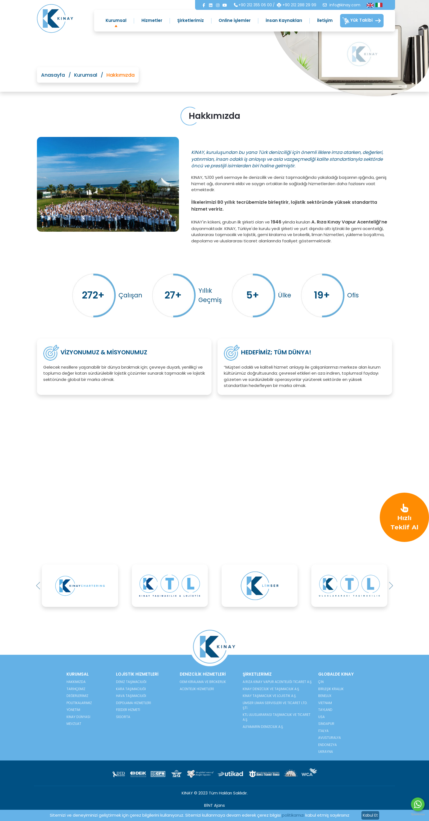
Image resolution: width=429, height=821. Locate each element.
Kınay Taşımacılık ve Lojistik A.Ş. (269, 695)
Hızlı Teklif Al (404, 517)
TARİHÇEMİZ (75, 689)
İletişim (325, 20)
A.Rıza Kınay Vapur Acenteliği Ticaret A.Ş (277, 681)
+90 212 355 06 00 (252, 5)
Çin (321, 681)
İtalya (323, 730)
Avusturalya (329, 737)
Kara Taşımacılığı (131, 689)
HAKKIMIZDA (76, 681)
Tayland (325, 709)
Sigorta (123, 716)
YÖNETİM (73, 709)
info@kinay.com (341, 5)
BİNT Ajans (214, 805)
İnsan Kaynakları (284, 20)
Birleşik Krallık (331, 689)
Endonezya (327, 744)
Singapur (326, 723)
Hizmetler (151, 20)
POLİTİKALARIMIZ (79, 703)
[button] (38, 586)
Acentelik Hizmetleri (197, 689)
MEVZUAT (73, 723)
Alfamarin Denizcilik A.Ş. (263, 726)
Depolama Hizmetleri (133, 703)
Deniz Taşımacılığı (131, 681)
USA (321, 716)
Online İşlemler (235, 20)
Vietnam (325, 703)
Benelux (324, 695)
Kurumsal (116, 20)
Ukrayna (325, 751)
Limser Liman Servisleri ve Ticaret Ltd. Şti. (275, 705)
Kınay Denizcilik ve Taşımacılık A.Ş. (271, 689)
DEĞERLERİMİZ (77, 695)
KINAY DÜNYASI (78, 716)
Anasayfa (53, 74)
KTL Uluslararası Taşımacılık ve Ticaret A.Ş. (277, 717)
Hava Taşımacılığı (131, 695)
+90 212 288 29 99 (296, 5)
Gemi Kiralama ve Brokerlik (203, 681)
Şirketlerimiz (190, 20)
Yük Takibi (362, 20)
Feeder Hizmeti (128, 709)
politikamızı (293, 815)
